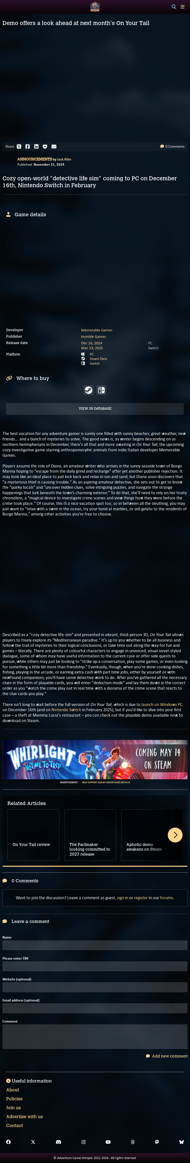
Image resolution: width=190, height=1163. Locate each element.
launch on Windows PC (162, 704)
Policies (14, 1099)
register (141, 897)
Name (7, 937)
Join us (13, 1107)
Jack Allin (64, 159)
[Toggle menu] (182, 6)
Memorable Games (96, 330)
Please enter (15, 958)
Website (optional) (16, 979)
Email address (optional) (21, 1000)
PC (92, 354)
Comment (10, 1021)
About (12, 1090)
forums (166, 897)
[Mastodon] (157, 1142)
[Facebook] (8, 1142)
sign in (122, 897)
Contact (14, 1125)
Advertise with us (24, 1116)
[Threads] (133, 1142)
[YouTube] (108, 1142)
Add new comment (167, 1056)
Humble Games (93, 336)
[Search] (173, 7)
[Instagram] (84, 1142)
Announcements (34, 159)
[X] (33, 1142)
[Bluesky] (181, 1142)
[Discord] (58, 1142)
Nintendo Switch (66, 709)
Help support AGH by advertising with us (106, 782)
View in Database (95, 408)
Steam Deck (98, 358)
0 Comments (172, 146)
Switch (95, 363)
